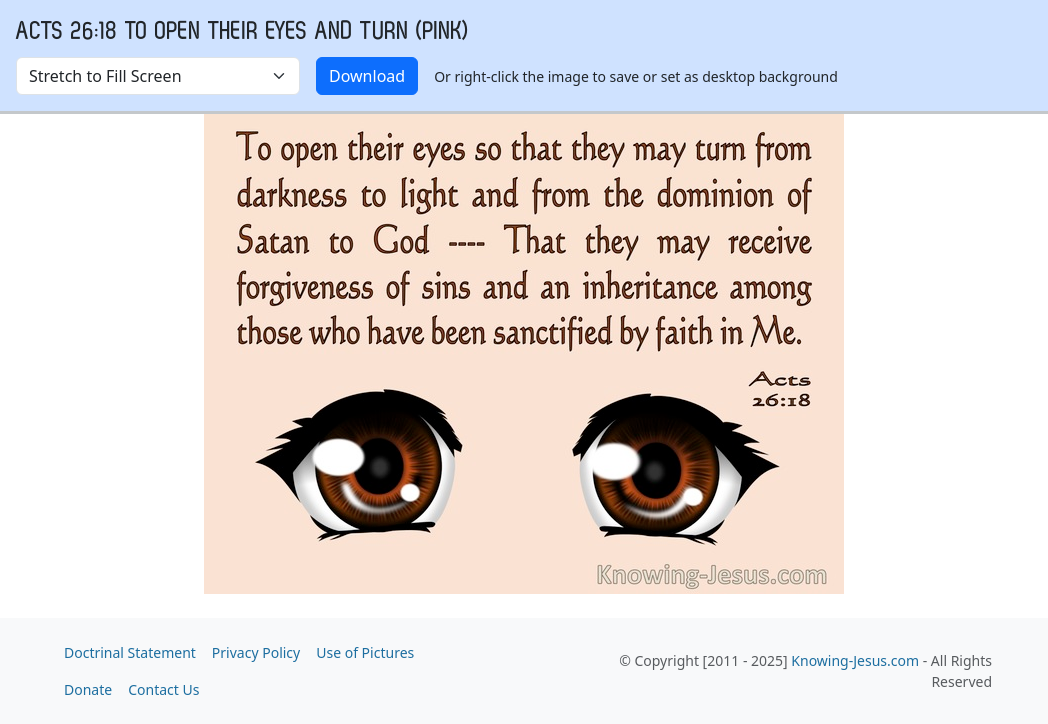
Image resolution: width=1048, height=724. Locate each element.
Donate (88, 689)
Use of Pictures (365, 652)
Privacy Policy (256, 652)
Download (367, 76)
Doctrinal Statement (130, 652)
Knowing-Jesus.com (855, 660)
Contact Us (163, 689)
